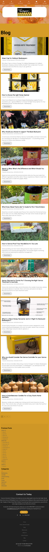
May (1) (4, 432)
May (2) (4, 454)
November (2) (6, 444)
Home (24, 522)
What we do (24, 530)
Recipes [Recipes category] (3, 484)
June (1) (4, 466)
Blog (24, 538)
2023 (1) (3, 464)
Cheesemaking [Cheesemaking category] (5, 476)
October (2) (5, 445)
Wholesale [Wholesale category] (4, 485)
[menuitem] (24, 522)
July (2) (4, 451)
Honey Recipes (24, 535)
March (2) (5, 435)
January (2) (5, 439)
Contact (24, 540)
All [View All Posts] (2, 471)
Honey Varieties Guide (24, 524)
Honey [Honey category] (3, 480)
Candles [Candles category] (4, 475)
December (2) (6, 442)
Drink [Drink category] (3, 478)
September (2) (6, 447)
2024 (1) (3, 461)
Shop (24, 527)
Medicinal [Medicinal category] (4, 482)
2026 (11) (4, 430)
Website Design (21, 545)
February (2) (5, 437)
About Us (24, 532)
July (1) (4, 462)
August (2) (5, 449)
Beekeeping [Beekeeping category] (4, 473)
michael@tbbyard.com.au (12, 508)
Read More (7, 69)
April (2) (4, 456)
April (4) (4, 433)
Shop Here (24, 512)
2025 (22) (4, 440)
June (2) (4, 452)
